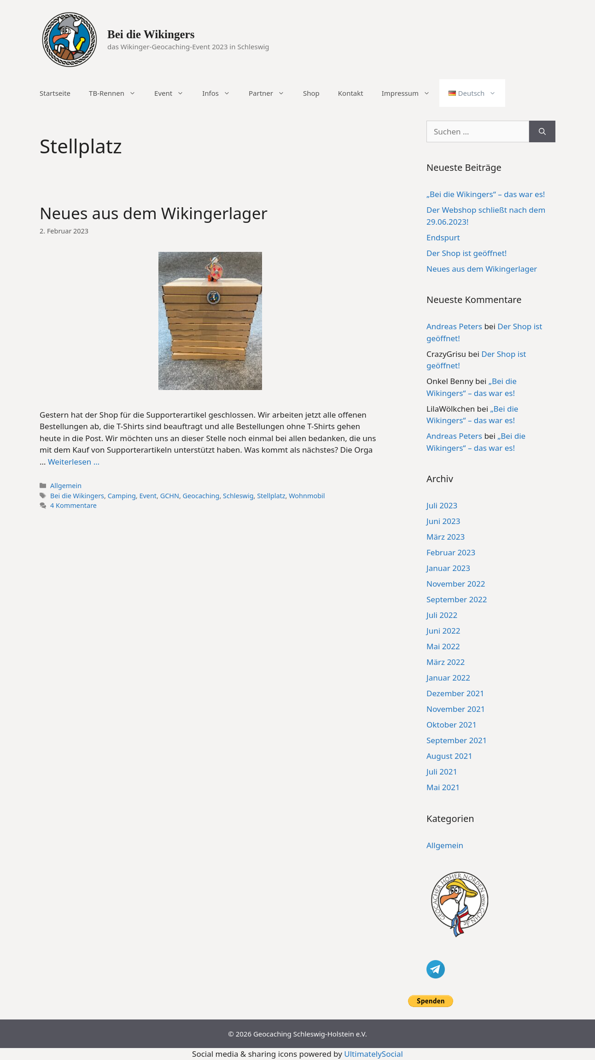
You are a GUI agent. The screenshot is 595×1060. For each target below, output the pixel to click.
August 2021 (449, 756)
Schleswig (238, 495)
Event (173, 93)
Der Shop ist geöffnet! (466, 253)
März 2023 (445, 536)
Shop (311, 93)
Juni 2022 (443, 630)
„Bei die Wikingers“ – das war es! (485, 194)
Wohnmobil (307, 495)
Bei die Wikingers (150, 34)
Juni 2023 (443, 521)
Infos (220, 93)
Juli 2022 (441, 615)
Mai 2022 (443, 646)
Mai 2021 (443, 787)
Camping (122, 495)
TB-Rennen (117, 93)
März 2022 (445, 662)
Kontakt (350, 93)
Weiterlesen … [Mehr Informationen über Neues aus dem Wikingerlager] (73, 461)
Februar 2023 (450, 552)
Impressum (410, 93)
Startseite (55, 93)
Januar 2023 (448, 568)
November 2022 (455, 583)
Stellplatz (271, 495)
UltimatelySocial (373, 1053)
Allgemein (66, 485)
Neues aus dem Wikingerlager (154, 213)
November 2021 (455, 709)
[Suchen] (542, 132)
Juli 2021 (441, 771)
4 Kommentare (73, 505)
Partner (271, 93)
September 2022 (456, 599)
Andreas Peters (454, 326)
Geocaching (201, 495)
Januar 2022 (448, 677)
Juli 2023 (441, 505)
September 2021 (456, 740)
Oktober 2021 (451, 724)
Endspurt (443, 237)
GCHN (169, 495)
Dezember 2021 (455, 693)
